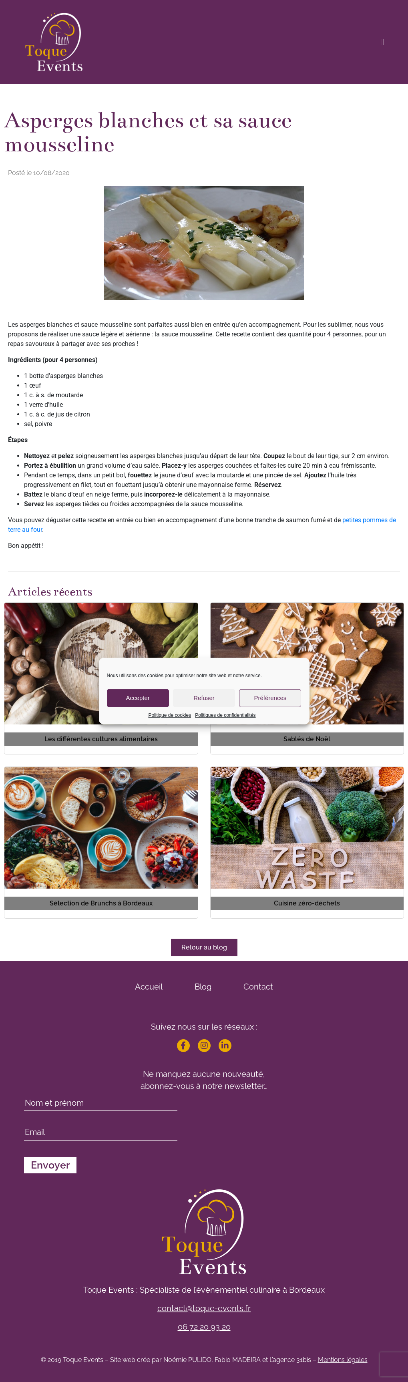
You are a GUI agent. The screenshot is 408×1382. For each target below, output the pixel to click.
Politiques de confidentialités (225, 715)
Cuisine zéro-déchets (307, 903)
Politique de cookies (169, 715)
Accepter (138, 697)
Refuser (204, 697)
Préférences (270, 697)
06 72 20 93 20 (204, 1327)
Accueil (149, 987)
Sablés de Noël (306, 739)
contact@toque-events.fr (204, 1308)
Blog (203, 987)
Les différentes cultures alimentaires (101, 739)
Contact (258, 987)
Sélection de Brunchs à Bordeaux (101, 903)
